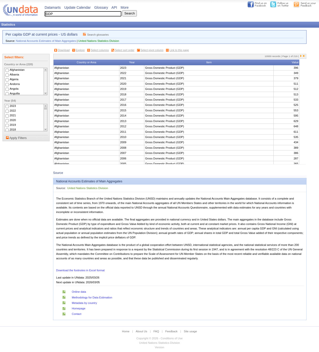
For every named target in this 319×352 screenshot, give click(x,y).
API (114, 7)
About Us (141, 331)
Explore (80, 50)
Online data (79, 291)
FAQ (156, 331)
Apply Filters (17, 138)
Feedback (171, 331)
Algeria (14, 79)
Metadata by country (84, 302)
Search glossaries (98, 34)
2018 (13, 129)
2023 (13, 105)
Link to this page (179, 50)
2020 (13, 120)
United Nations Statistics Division (98, 40)
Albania (14, 74)
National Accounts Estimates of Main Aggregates (46, 40)
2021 (13, 115)
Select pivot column (152, 50)
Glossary (101, 7)
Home (126, 331)
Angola (14, 88)
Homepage (78, 308)
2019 (13, 124)
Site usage (190, 331)
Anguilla (15, 93)
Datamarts (53, 7)
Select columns (100, 50)
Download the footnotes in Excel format (80, 270)
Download (64, 50)
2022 (13, 110)
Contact (76, 313)
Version (159, 347)
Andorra (15, 83)
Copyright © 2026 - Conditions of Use (159, 338)
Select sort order (124, 50)
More (125, 7)
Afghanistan (17, 69)
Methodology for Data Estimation (92, 297)
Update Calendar (77, 7)
